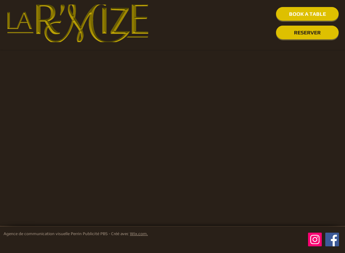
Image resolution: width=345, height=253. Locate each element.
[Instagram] (315, 239)
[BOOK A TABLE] (307, 14)
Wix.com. (139, 233)
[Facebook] (332, 239)
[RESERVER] (307, 32)
